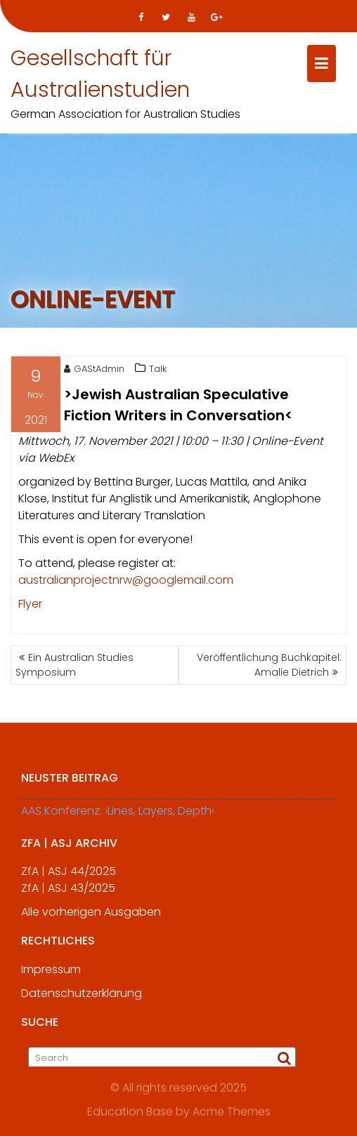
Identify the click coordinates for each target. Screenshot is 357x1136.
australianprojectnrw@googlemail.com (125, 581)
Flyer (30, 605)
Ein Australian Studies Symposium (74, 664)
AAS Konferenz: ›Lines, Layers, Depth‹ (117, 814)
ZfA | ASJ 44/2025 (68, 875)
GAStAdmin (94, 370)
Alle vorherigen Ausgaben (91, 915)
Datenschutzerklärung (81, 997)
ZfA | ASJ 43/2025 (68, 891)
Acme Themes (232, 1112)
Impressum (51, 973)
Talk (158, 370)
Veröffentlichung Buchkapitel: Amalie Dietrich (269, 664)
